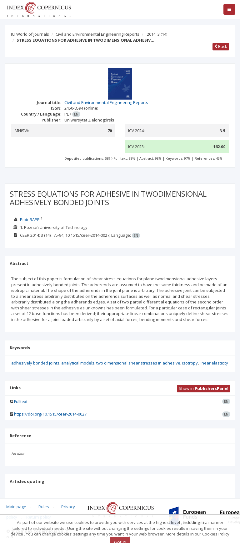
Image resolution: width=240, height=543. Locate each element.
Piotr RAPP (30, 219)
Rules (43, 506)
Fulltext (21, 401)
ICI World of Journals (30, 34)
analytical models (77, 363)
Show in (203, 388)
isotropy (190, 363)
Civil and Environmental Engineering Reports (97, 34)
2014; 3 (157, 34)
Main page (16, 506)
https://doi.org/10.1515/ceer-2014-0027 (50, 414)
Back (220, 46)
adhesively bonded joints (35, 363)
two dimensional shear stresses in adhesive (138, 363)
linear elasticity (214, 363)
